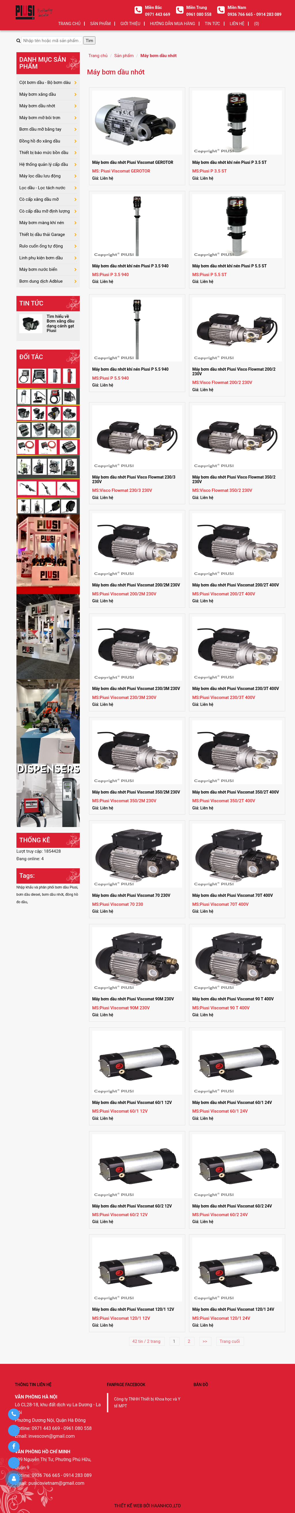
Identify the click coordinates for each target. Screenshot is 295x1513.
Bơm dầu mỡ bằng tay (40, 129)
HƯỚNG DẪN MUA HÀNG (172, 23)
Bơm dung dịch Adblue (41, 281)
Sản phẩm (124, 55)
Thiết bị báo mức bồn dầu (43, 152)
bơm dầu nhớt (52, 895)
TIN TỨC (212, 23)
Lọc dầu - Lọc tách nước (42, 187)
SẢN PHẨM (100, 23)
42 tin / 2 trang (146, 1341)
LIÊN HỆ (237, 23)
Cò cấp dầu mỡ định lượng (44, 211)
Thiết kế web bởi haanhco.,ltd (147, 1505)
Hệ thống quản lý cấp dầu (43, 164)
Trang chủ (69, 23)
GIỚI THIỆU (130, 23)
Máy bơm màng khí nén (41, 222)
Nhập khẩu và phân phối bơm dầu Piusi (46, 887)
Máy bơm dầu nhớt (159, 55)
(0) (256, 23)
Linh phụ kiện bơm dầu (41, 257)
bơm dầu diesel (28, 895)
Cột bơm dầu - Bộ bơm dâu (45, 82)
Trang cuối (230, 1341)
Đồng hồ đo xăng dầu (39, 141)
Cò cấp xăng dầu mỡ (39, 199)
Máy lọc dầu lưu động (40, 176)
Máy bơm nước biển (38, 269)
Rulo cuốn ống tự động (41, 246)
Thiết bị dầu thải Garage (42, 234)
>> (205, 1341)
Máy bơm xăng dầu (37, 94)
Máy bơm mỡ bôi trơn (39, 117)
